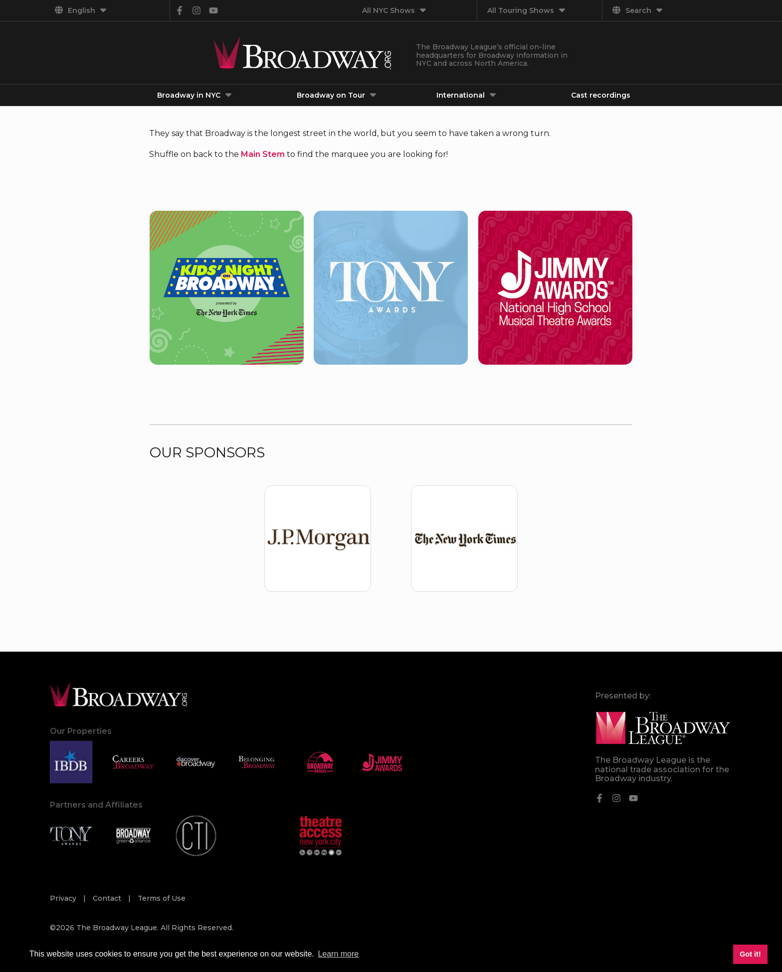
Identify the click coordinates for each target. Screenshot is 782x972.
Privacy (64, 898)
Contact (108, 898)
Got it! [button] (750, 954)
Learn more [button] (338, 954)
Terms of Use (162, 898)
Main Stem (263, 154)
